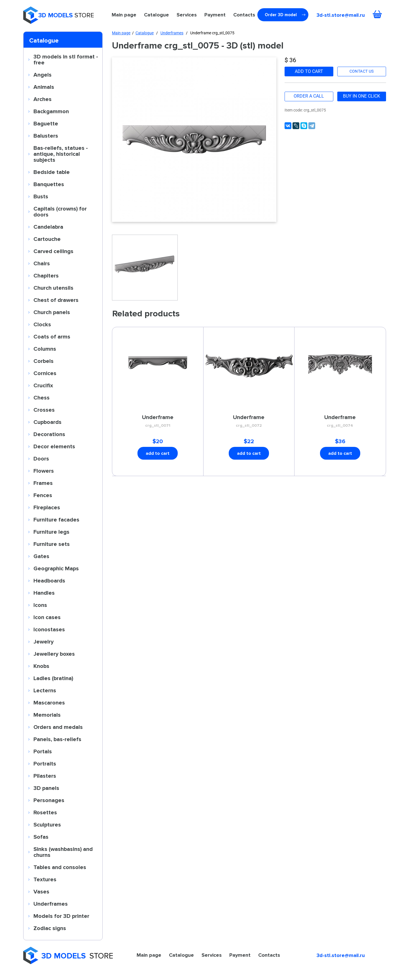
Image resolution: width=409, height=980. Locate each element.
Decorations (49, 434)
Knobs (41, 666)
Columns (44, 349)
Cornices (44, 373)
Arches (42, 99)
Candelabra (48, 227)
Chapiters (46, 275)
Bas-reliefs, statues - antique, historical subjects (60, 154)
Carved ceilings (53, 251)
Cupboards (47, 422)
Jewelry (43, 641)
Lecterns (44, 690)
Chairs (41, 263)
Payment (215, 15)
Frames (43, 483)
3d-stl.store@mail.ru (341, 15)
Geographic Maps (56, 568)
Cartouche (47, 239)
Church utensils (53, 288)
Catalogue (156, 15)
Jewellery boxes (54, 654)
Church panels (51, 312)
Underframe (157, 421)
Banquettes (48, 184)
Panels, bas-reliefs (57, 739)
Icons (40, 605)
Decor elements (54, 446)
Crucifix (43, 385)
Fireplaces (46, 507)
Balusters (45, 136)
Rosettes (45, 812)
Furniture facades (56, 519)
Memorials (47, 715)
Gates (41, 556)
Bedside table (51, 172)
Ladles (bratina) (53, 678)
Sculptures (47, 824)
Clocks (42, 324)
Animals (43, 87)
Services (187, 15)
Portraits (44, 763)
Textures (44, 879)
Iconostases (49, 629)
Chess (41, 397)
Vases (41, 891)
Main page (124, 15)
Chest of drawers (56, 300)
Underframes (50, 904)
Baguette (45, 123)
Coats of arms (51, 336)
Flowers (43, 471)
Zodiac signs (49, 928)
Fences (42, 495)
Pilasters (44, 776)
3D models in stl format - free (65, 59)
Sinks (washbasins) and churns (63, 852)
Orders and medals (58, 727)
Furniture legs (51, 532)
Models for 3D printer (61, 916)
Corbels (43, 361)
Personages (48, 800)
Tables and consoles (59, 867)
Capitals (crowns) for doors (60, 211)
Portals (42, 751)
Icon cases (47, 617)
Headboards (49, 580)
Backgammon (51, 111)
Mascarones (49, 702)
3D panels (46, 788)
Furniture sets (51, 544)
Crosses (44, 410)
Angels (42, 74)
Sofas (40, 837)
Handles (44, 593)
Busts (40, 196)
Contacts (244, 15)
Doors (41, 458)
